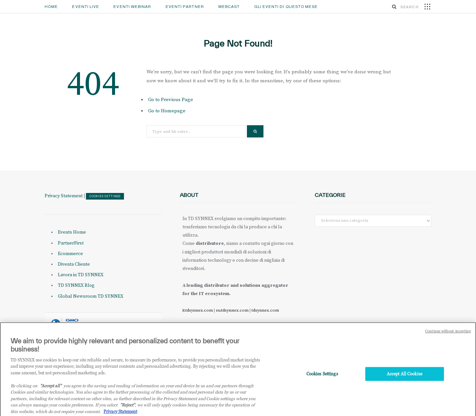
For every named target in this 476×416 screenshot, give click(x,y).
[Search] (394, 6)
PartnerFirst (71, 243)
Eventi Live (85, 6)
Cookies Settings (105, 196)
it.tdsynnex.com (197, 310)
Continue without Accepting (448, 333)
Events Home (72, 232)
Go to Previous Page (170, 99)
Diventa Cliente (74, 264)
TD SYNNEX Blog (76, 285)
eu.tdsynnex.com (232, 310)
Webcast (229, 6)
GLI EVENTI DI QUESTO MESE (286, 6)
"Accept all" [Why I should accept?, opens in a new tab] (50, 387)
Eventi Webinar (132, 6)
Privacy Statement (64, 196)
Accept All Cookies (404, 376)
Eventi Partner (185, 6)
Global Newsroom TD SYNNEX (90, 296)
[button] (427, 6)
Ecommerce (70, 254)
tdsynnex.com (265, 310)
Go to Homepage (166, 111)
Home (51, 6)
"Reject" (127, 407)
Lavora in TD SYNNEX (80, 275)
